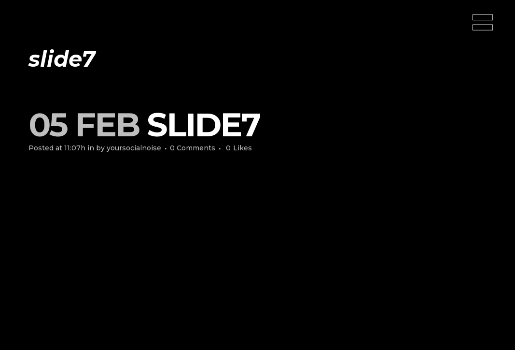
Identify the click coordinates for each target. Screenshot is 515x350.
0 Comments (192, 148)
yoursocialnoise (134, 148)
